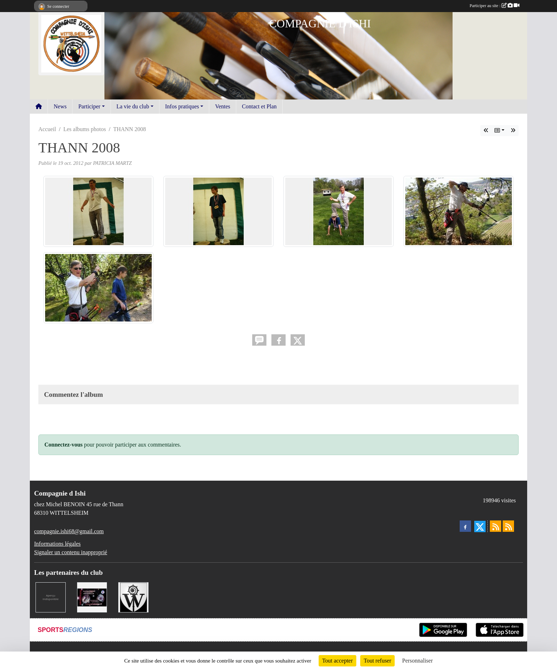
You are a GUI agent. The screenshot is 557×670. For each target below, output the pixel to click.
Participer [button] (89, 106)
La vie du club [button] (133, 106)
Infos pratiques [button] (182, 106)
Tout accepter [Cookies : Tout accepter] (337, 661)
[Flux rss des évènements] (508, 526)
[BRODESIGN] (92, 597)
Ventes (222, 106)
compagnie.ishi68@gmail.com (69, 531)
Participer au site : (494, 5)
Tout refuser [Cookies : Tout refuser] (377, 661)
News (60, 106)
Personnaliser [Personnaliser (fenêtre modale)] (417, 661)
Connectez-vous (63, 445)
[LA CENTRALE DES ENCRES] (51, 597)
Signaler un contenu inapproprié (70, 552)
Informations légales (57, 544)
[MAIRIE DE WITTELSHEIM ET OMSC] (133, 597)
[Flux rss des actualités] (495, 526)
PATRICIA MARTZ (112, 163)
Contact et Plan (259, 106)
